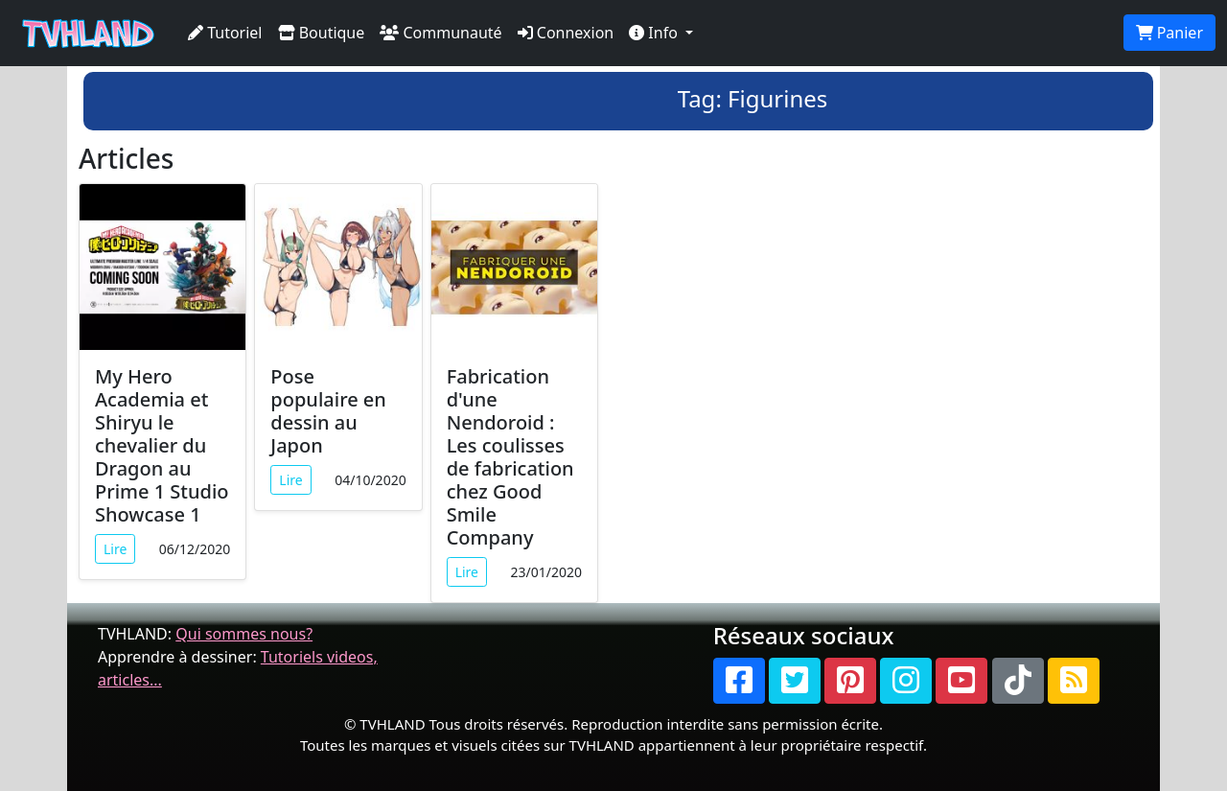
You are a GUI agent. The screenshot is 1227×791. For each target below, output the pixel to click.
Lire (115, 549)
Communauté (440, 32)
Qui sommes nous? (244, 633)
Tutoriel (225, 32)
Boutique (321, 32)
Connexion (566, 32)
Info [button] (655, 32)
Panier (1169, 32)
